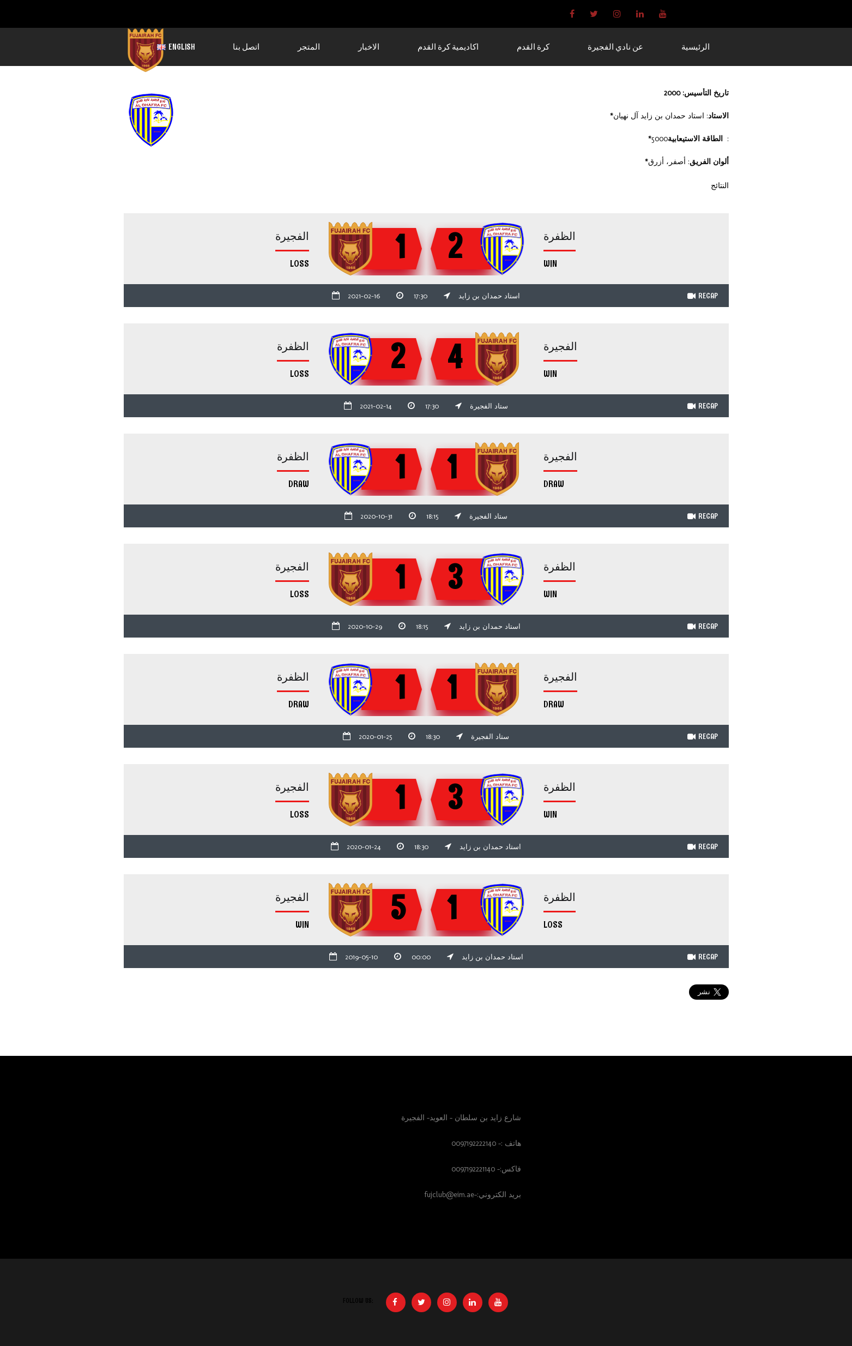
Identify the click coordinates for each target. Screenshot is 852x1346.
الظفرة (559, 237)
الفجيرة (292, 237)
